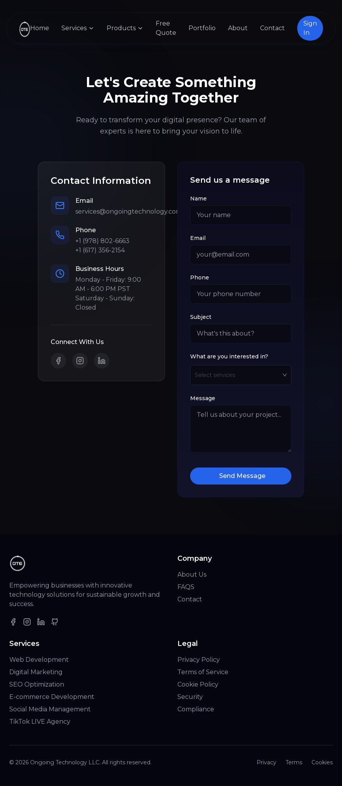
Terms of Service (202, 672)
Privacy (266, 762)
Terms (294, 762)
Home (39, 28)
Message (202, 398)
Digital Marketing (36, 672)
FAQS (185, 587)
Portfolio (202, 28)
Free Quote (166, 28)
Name (198, 198)
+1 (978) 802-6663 (102, 241)
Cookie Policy (197, 684)
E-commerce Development (51, 697)
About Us (191, 575)
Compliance (195, 709)
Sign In (310, 28)
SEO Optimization (36, 684)
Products (125, 28)
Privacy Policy (198, 660)
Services (77, 28)
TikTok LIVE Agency (39, 722)
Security (190, 697)
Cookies (322, 762)
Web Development (39, 660)
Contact (272, 28)
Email (198, 238)
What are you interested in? (229, 356)
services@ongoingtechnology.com (128, 212)
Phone (199, 277)
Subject (200, 317)
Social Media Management (50, 709)
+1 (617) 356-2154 (100, 250)
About (238, 28)
